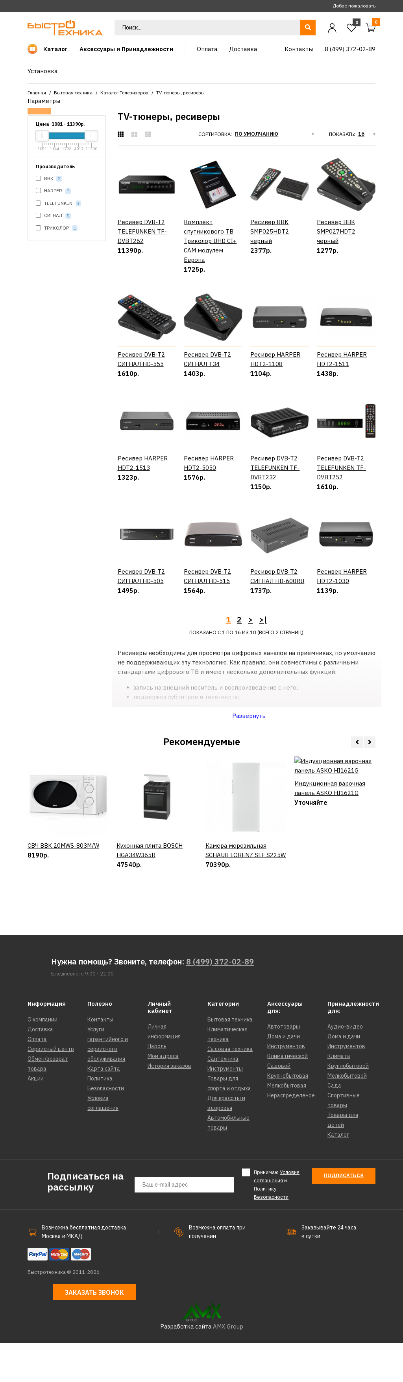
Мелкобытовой (347, 1115)
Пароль (157, 1085)
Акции (36, 1117)
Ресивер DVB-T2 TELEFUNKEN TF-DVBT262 (142, 231)
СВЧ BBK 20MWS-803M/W (63, 911)
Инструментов (286, 1085)
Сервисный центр (51, 1088)
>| (263, 658)
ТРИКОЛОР (57, 228)
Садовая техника (230, 1088)
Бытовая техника (73, 93)
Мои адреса (163, 1095)
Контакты (100, 1058)
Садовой (278, 1105)
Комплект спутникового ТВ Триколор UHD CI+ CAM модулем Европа (210, 240)
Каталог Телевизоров (124, 93)
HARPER (53, 191)
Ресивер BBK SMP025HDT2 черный (269, 231)
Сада (334, 1124)
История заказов (169, 1105)
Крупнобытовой (348, 1105)
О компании (42, 1058)
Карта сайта (103, 1107)
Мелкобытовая (286, 1124)
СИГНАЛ (53, 215)
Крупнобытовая (287, 1115)
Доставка (40, 1068)
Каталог (338, 1174)
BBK (49, 178)
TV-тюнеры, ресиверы (180, 93)
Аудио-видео (345, 1065)
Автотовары (283, 1065)
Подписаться (344, 1214)
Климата (338, 1095)
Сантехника (222, 1098)
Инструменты (225, 1107)
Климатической (287, 1095)
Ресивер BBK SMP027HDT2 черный (336, 231)
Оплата (37, 1078)
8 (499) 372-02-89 (220, 1001)
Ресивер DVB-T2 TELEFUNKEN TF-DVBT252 (341, 487)
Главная (37, 93)
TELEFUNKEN (58, 203)
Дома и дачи (283, 1075)
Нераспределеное (291, 1134)
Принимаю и (276, 1223)
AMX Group (228, 1365)
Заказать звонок (94, 1332)
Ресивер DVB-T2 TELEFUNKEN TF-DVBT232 (274, 487)
